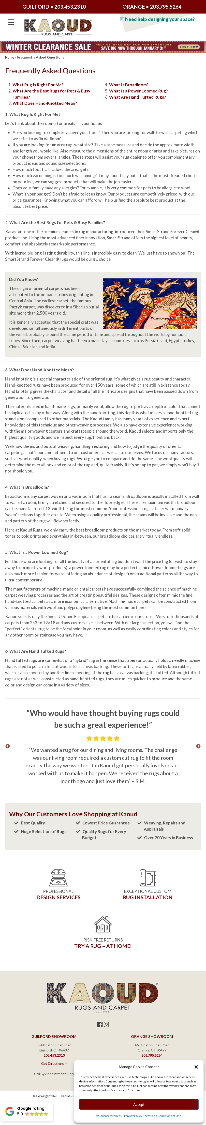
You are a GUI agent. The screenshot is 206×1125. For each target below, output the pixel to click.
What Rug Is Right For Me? (38, 84)
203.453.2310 (70, 6)
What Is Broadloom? (129, 84)
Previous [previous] (7, 746)
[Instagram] (106, 1024)
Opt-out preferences (108, 1116)
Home (9, 57)
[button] (196, 1066)
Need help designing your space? (157, 19)
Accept (139, 1104)
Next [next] (198, 746)
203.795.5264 (165, 6)
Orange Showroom (152, 1036)
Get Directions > (54, 1063)
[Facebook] (100, 1024)
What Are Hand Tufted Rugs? (137, 97)
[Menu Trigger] (11, 22)
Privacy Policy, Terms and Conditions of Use (152, 1116)
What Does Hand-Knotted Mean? (45, 103)
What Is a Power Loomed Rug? (138, 90)
